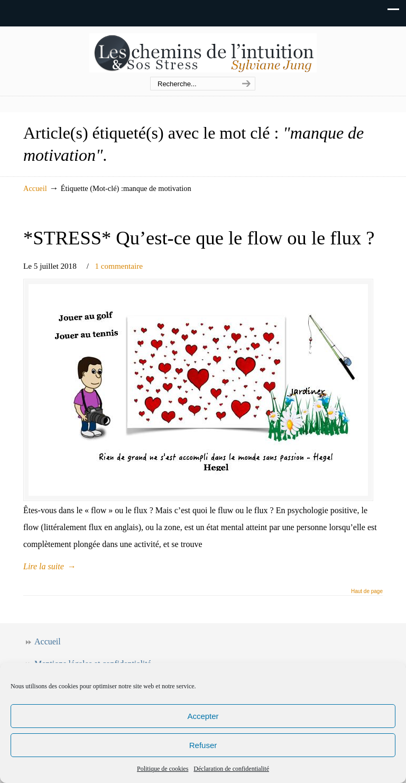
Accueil (35, 188)
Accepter (202, 716)
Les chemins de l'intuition (203, 52)
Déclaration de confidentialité (231, 768)
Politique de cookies (162, 768)
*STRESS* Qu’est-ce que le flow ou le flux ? (198, 238)
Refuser (203, 745)
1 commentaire (119, 265)
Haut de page (367, 591)
